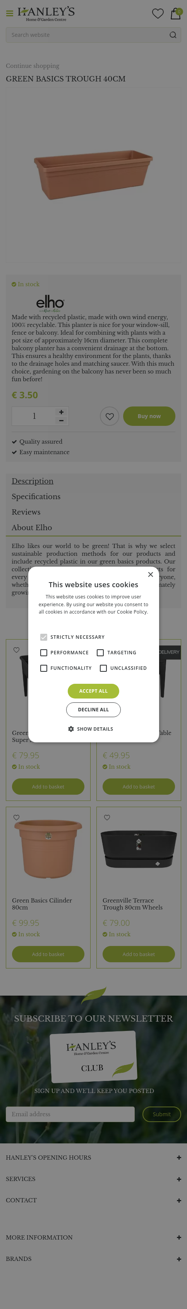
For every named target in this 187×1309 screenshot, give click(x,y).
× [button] (150, 575)
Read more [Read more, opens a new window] (93, 619)
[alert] (93, 654)
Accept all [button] (93, 691)
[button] (93, 729)
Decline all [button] (93, 709)
